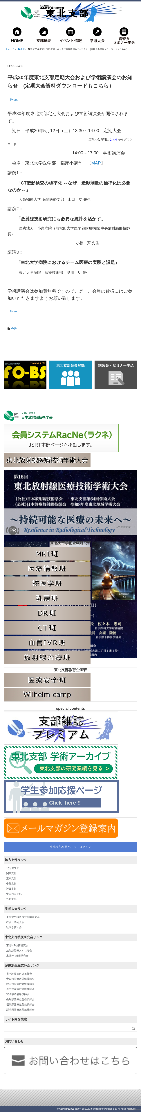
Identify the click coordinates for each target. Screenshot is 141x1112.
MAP (96, 162)
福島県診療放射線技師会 (20, 1004)
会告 (14, 328)
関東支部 (11, 873)
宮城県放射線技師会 (17, 994)
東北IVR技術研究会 (17, 955)
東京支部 (11, 878)
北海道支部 (12, 868)
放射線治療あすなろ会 (19, 950)
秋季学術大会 (14, 927)
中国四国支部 (14, 893)
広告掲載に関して (126, 526)
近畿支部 (11, 888)
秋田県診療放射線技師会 (20, 983)
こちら (113, 139)
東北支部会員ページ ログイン (70, 846)
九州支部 (11, 899)
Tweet (14, 99)
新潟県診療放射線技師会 (20, 1009)
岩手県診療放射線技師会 (20, 989)
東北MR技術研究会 (17, 945)
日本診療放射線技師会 (19, 973)
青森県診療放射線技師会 (20, 978)
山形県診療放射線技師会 (20, 999)
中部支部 (11, 883)
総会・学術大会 (15, 922)
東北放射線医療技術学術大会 (23, 917)
